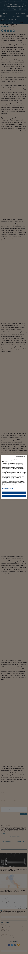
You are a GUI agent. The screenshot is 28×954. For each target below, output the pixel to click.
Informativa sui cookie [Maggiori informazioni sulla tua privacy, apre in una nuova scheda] (10, 478)
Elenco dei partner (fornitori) (8, 488)
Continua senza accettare (21, 456)
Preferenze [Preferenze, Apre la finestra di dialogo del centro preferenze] (14, 492)
